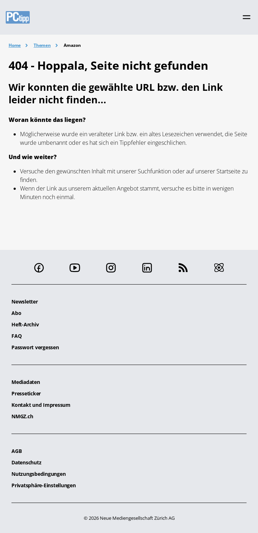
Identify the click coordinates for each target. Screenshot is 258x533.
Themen (42, 45)
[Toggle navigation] (246, 17)
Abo (16, 313)
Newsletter (24, 301)
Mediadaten (25, 382)
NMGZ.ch (22, 416)
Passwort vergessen (35, 347)
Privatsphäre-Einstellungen (43, 485)
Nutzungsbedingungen (38, 473)
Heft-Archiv (25, 324)
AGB (16, 451)
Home (15, 45)
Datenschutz (26, 462)
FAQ (16, 335)
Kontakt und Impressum (40, 404)
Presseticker (26, 393)
